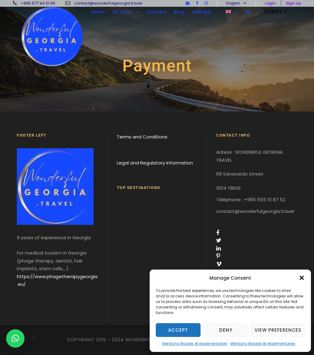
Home (98, 12)
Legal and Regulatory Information (155, 163)
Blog (179, 12)
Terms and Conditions (142, 137)
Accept (178, 330)
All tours (123, 12)
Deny (225, 330)
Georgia (202, 12)
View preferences (278, 330)
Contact (157, 12)
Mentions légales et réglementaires (194, 343)
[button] (302, 278)
